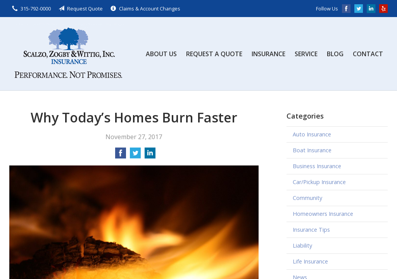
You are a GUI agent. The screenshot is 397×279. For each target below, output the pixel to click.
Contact (368, 54)
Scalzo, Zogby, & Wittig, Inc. (67, 53)
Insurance (268, 54)
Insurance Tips (311, 229)
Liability (302, 245)
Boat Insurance (312, 150)
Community (307, 198)
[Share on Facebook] (120, 155)
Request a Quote (214, 54)
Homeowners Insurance (323, 213)
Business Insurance (317, 166)
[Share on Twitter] (135, 155)
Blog (335, 54)
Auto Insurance (312, 134)
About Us (161, 54)
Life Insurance (310, 261)
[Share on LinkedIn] (150, 155)
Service (306, 54)
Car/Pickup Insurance (319, 182)
